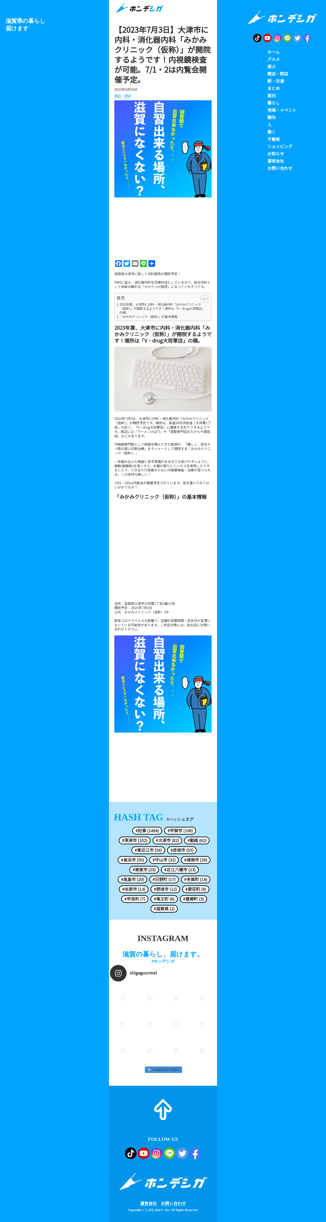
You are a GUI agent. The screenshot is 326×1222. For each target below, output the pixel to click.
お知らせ (275, 153)
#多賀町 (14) (195, 879)
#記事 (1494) (147, 830)
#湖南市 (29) (195, 860)
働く (271, 132)
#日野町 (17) (164, 879)
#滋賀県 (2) (164, 908)
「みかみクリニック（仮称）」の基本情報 (148, 317)
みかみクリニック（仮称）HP (146, 612)
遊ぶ (271, 66)
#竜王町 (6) (164, 899)
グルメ (273, 59)
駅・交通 (275, 81)
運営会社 (148, 1203)
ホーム (273, 52)
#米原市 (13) (133, 889)
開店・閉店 (122, 96)
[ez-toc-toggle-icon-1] (202, 298)
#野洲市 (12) (165, 889)
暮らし (273, 102)
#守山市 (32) (164, 860)
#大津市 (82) (167, 840)
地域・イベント (281, 110)
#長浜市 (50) (132, 860)
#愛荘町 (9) (195, 889)
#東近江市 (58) (148, 850)
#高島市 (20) (132, 879)
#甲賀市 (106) (180, 830)
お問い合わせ (173, 1203)
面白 (271, 95)
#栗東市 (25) (144, 869)
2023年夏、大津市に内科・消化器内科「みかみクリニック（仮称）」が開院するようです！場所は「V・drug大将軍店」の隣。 (162, 308)
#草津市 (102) (134, 840)
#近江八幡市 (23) (180, 869)
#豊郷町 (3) (193, 899)
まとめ (273, 88)
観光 (271, 117)
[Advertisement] (163, 227)
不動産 (273, 139)
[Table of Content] (204, 298)
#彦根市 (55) (182, 850)
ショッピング (279, 146)
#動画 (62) (196, 840)
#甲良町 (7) (134, 899)
